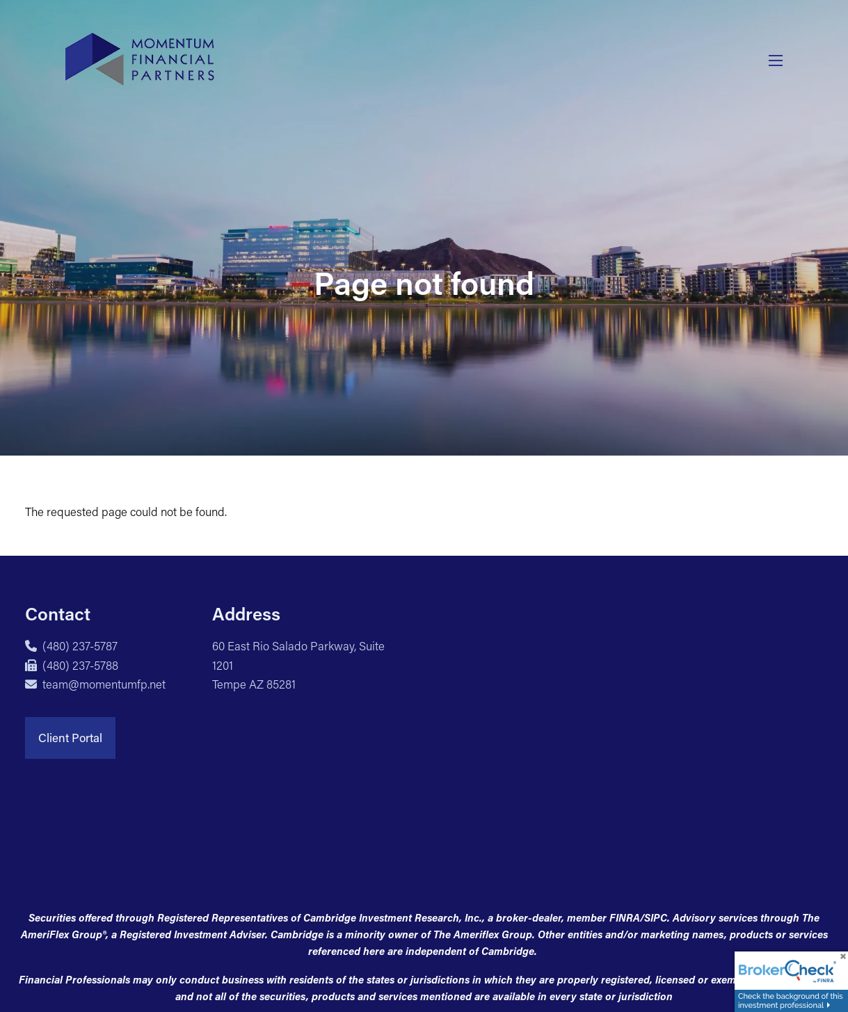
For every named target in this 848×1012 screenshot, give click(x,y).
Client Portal (70, 737)
